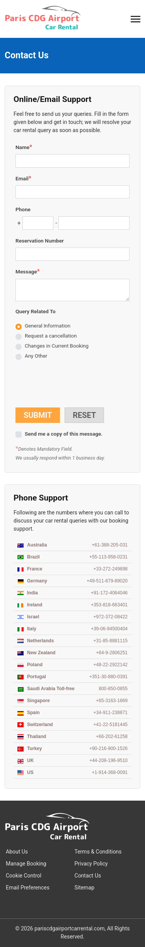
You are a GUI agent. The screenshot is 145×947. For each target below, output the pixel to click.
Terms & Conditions (98, 852)
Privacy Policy (91, 863)
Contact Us (88, 875)
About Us (17, 852)
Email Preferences (27, 887)
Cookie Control (23, 875)
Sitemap (84, 887)
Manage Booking (26, 863)
